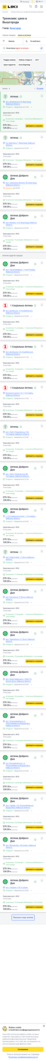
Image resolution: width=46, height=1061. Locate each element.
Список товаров (36, 6)
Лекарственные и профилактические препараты (28, 12)
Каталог (5, 12)
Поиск (31, 6)
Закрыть (44, 1026)
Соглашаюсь (23, 1049)
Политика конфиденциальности (23, 1057)
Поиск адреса (4, 48)
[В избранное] (42, 96)
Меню (4, 7)
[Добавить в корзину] (34, 126)
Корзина (41, 6)
